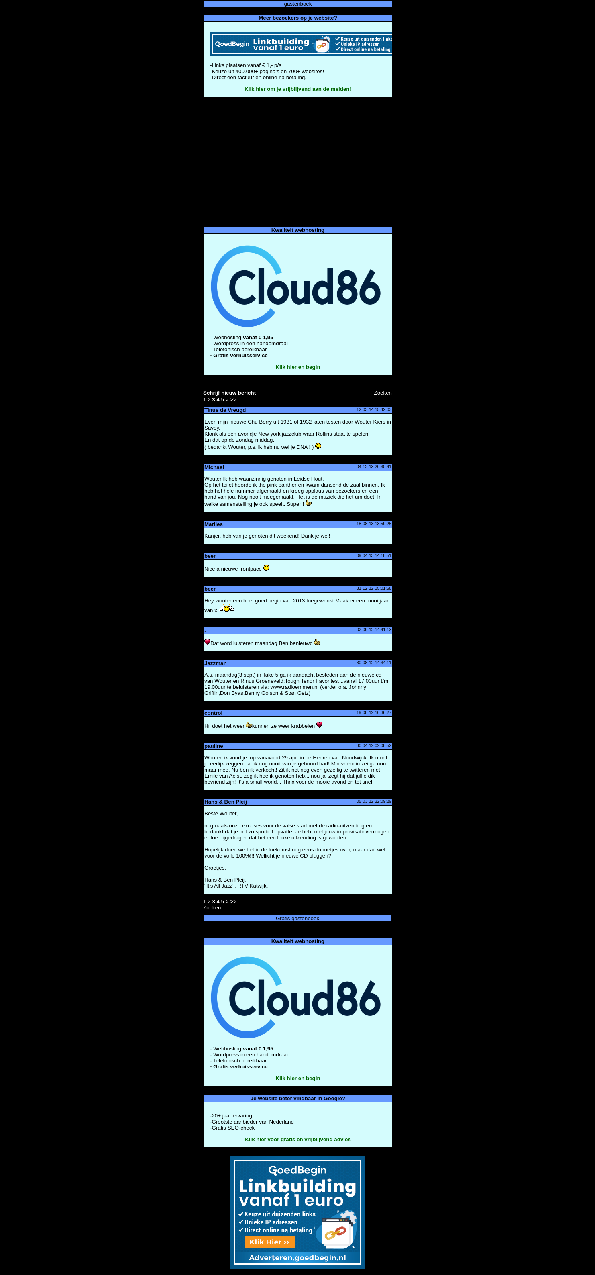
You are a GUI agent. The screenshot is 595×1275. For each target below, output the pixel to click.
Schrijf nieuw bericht (229, 393)
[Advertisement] (297, 162)
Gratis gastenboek (297, 918)
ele (360, 434)
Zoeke (383, 393)
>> (233, 400)
